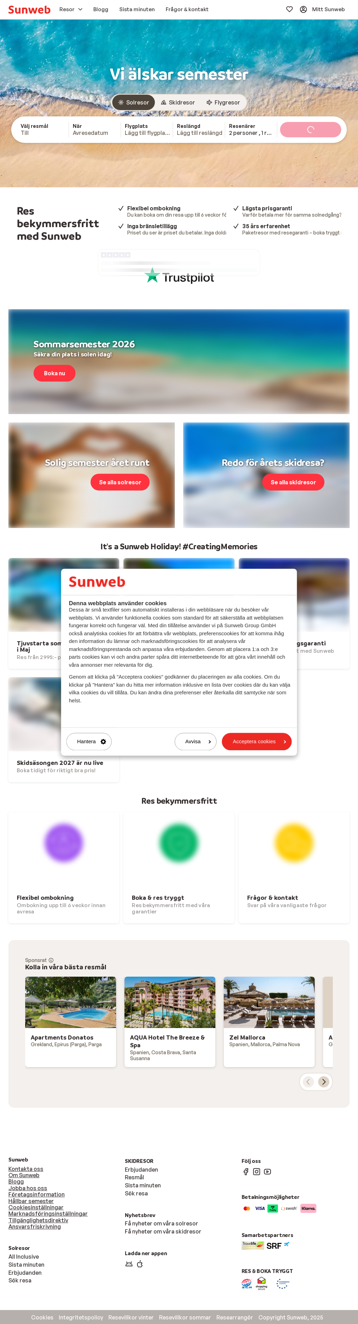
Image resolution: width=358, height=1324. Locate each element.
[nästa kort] (323, 1081)
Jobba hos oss (27, 1188)
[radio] (133, 102)
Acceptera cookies (259, 742)
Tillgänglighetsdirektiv (38, 1220)
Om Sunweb (24, 1175)
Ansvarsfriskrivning (34, 1226)
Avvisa (198, 742)
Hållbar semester (31, 1201)
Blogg (16, 1181)
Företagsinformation (36, 1194)
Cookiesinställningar (36, 1207)
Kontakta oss (25, 1168)
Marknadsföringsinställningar (48, 1213)
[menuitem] (29, 10)
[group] (179, 102)
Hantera (91, 742)
